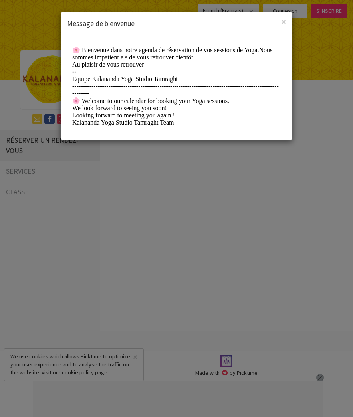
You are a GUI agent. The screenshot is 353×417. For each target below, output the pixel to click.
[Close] (284, 22)
